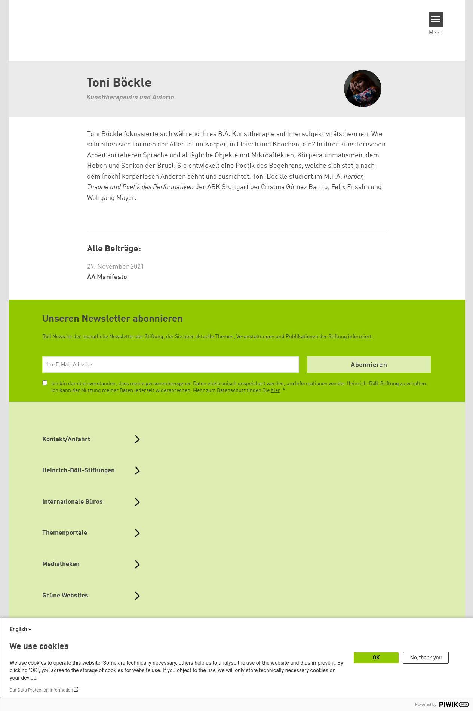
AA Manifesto (107, 277)
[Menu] (436, 19)
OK (376, 658)
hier (275, 390)
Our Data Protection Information (41, 690)
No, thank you (426, 658)
